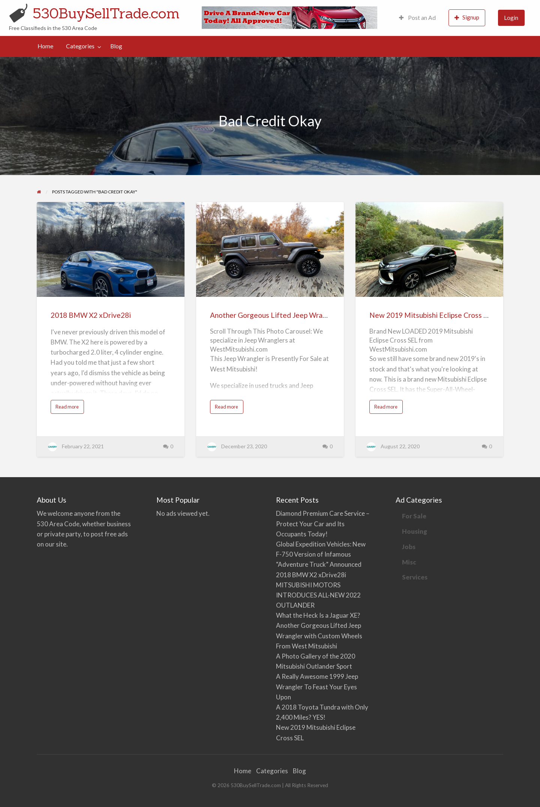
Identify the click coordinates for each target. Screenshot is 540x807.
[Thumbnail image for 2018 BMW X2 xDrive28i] (110, 249)
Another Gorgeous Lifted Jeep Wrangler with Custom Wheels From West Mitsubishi (319, 635)
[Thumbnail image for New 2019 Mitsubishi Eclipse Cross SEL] (429, 249)
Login (511, 17)
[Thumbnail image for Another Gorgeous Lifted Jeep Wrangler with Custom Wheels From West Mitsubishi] (270, 249)
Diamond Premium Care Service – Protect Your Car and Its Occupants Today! (322, 523)
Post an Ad (417, 17)
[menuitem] (417, 18)
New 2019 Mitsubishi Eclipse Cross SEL (432, 315)
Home (45, 46)
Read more (69, 408)
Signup (466, 17)
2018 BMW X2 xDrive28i (91, 315)
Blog (116, 46)
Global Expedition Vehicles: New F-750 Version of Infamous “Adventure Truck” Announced (321, 554)
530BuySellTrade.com (106, 13)
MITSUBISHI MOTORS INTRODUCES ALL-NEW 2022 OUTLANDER (318, 595)
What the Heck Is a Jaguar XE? (318, 615)
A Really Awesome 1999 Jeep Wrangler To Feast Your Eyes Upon (317, 686)
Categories (80, 46)
